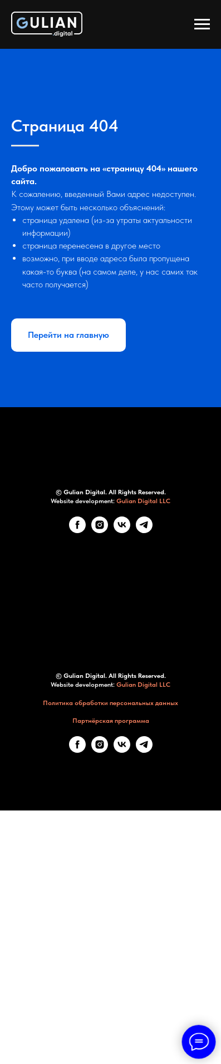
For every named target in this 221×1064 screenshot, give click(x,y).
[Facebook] (77, 743)
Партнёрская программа (110, 934)
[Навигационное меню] (202, 24)
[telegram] (144, 743)
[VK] (122, 743)
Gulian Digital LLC (143, 714)
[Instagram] (99, 743)
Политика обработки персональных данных (110, 916)
